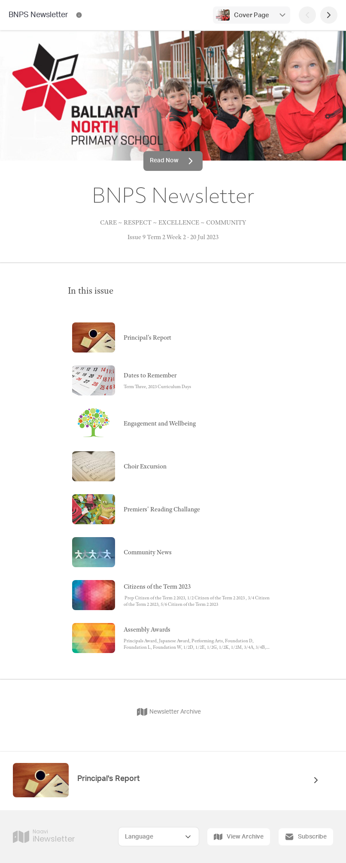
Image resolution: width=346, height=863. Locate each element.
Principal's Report (108, 779)
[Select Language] (158, 836)
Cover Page (251, 15)
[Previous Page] (307, 15)
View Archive (239, 837)
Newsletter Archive (169, 712)
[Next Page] (328, 15)
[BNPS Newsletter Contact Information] (79, 15)
